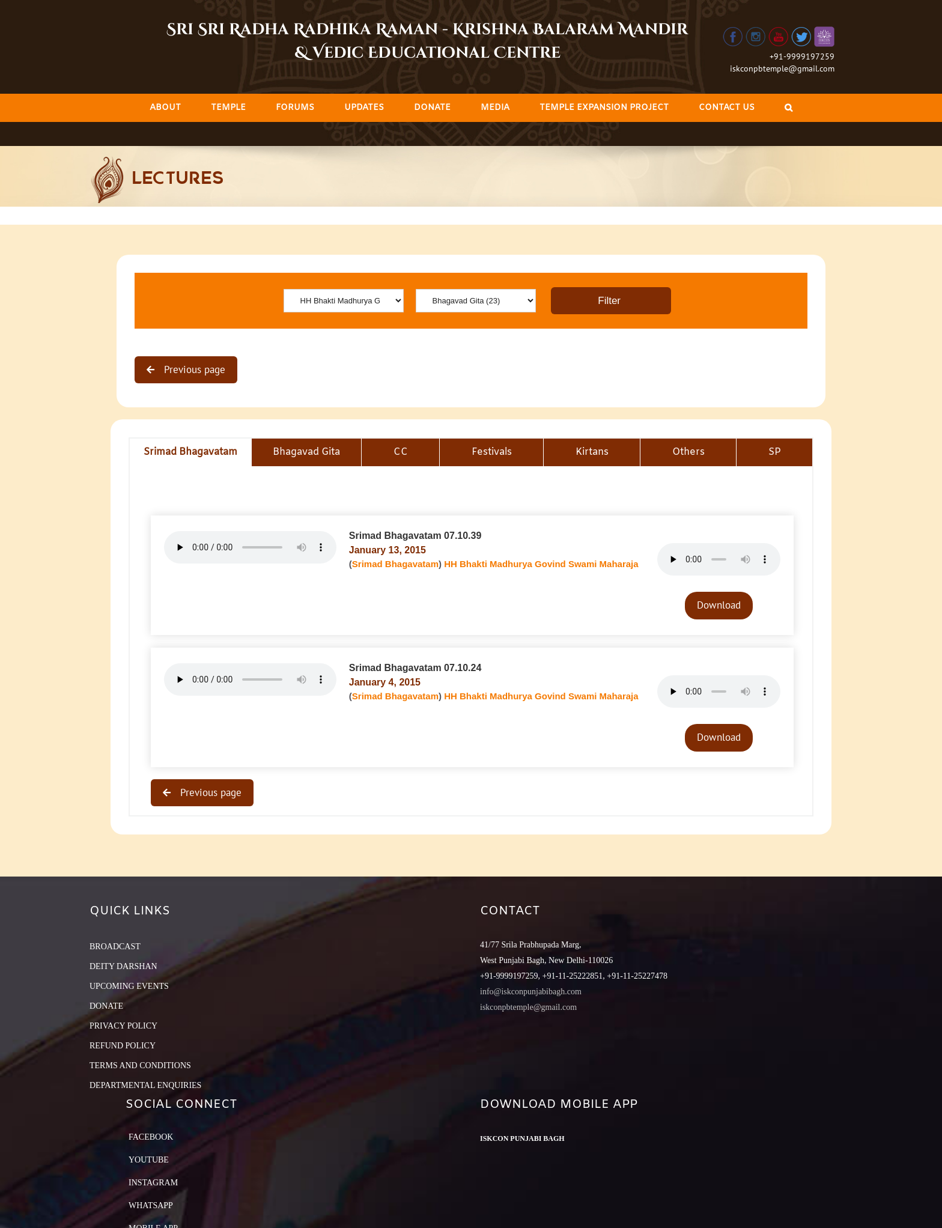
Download (719, 605)
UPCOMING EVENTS (129, 986)
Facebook (151, 1136)
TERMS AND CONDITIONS (140, 1065)
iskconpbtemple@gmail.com (782, 68)
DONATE (106, 1006)
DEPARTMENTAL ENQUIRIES (145, 1085)
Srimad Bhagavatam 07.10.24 (415, 668)
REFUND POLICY (123, 1045)
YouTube (149, 1159)
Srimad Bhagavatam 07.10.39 (415, 535)
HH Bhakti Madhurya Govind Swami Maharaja (541, 564)
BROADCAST (115, 946)
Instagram (153, 1182)
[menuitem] (165, 108)
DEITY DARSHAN (123, 966)
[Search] (788, 108)
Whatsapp (151, 1205)
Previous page (193, 369)
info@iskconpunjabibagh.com (531, 991)
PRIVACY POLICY (123, 1025)
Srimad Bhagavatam (395, 564)
